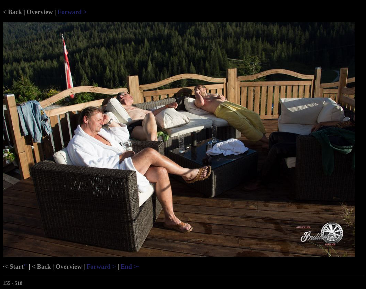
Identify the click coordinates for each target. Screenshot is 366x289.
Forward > (72, 11)
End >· (130, 266)
